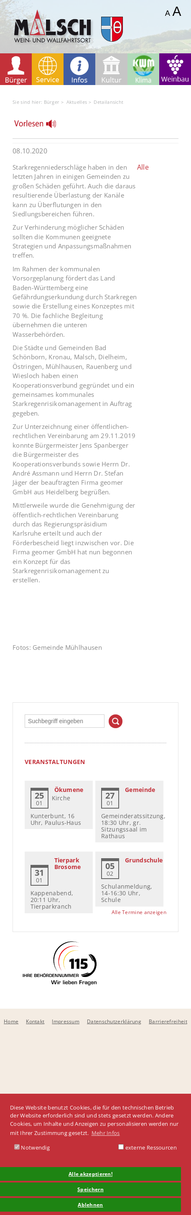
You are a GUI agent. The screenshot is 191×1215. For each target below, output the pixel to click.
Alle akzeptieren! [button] (90, 1173)
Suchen (115, 721)
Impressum (65, 1021)
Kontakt (35, 1021)
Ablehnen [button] (90, 1204)
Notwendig (32, 1147)
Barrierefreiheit (168, 1021)
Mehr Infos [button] (106, 1133)
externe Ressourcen (147, 1147)
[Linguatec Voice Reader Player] (40, 126)
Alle (143, 167)
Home (11, 1021)
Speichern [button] (90, 1189)
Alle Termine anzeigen (139, 912)
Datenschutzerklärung (114, 1021)
